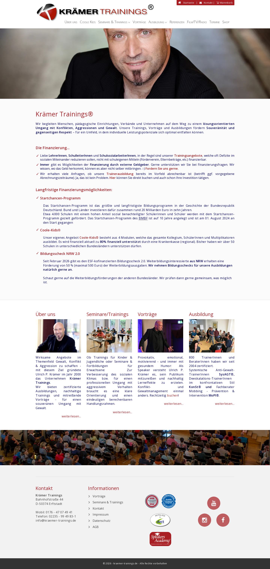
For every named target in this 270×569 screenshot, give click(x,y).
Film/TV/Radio (197, 21)
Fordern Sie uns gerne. (162, 168)
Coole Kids (88, 21)
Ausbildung (156, 21)
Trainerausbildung (119, 174)
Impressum (101, 514)
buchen (172, 395)
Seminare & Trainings (112, 21)
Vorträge (139, 21)
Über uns (70, 21)
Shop (226, 21)
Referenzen (177, 21)
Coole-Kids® (50, 230)
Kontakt (206, 2)
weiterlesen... (71, 416)
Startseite (186, 2)
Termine (214, 21)
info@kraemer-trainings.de (56, 520)
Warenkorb (225, 2)
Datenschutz (101, 521)
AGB (96, 527)
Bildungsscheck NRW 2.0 (60, 253)
